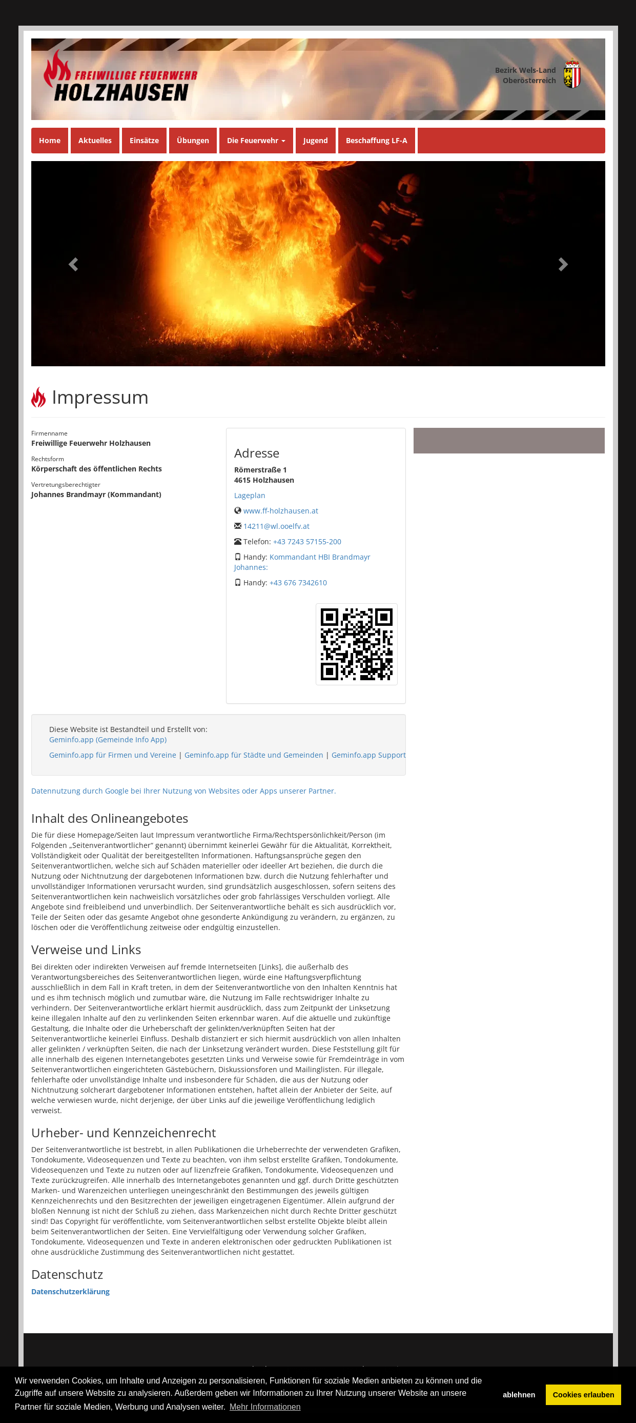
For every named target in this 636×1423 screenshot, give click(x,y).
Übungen (193, 140)
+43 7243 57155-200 (307, 541)
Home (49, 140)
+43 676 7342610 (298, 582)
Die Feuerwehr (256, 140)
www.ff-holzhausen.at (280, 511)
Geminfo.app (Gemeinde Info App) (108, 739)
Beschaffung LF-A (376, 140)
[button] (74, 263)
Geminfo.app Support (369, 755)
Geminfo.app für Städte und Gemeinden (253, 755)
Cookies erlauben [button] (583, 1395)
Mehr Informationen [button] (265, 1406)
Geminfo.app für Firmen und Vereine (112, 755)
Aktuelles (95, 140)
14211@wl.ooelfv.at (276, 526)
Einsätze (144, 140)
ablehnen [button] (519, 1395)
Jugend (315, 140)
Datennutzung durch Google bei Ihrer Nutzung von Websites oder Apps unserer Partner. (183, 791)
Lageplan (249, 495)
